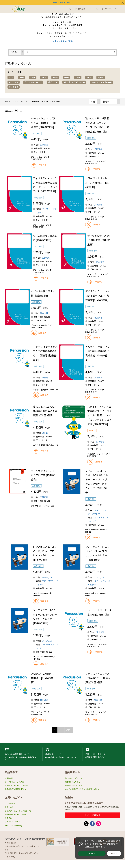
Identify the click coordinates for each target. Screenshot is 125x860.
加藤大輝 (98, 699)
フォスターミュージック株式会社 (25, 839)
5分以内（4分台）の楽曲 (74, 82)
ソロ (11, 77)
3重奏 (32, 77)
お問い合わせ (10, 807)
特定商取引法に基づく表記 (15, 814)
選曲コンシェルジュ (72, 782)
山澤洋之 (44, 144)
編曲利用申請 (63, 754)
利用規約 (8, 818)
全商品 (7, 101)
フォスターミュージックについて (18, 811)
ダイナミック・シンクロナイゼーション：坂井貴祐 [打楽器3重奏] (97, 295)
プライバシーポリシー (13, 821)
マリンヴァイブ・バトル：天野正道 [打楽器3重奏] (43, 475)
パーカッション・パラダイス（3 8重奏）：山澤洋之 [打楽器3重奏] (43, 123)
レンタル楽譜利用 (22, 754)
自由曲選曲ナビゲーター (74, 778)
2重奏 (21, 77)
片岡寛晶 (98, 149)
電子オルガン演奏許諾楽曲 (15, 789)
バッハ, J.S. (47, 577)
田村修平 (100, 262)
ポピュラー (52, 82)
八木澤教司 (99, 204)
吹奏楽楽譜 (9, 778)
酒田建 (45, 377)
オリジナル (13, 82)
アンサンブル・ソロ (21, 101)
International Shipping (13, 825)
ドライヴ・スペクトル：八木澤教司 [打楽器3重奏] (97, 182)
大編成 (100, 77)
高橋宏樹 (98, 377)
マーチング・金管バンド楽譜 (16, 785)
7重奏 (77, 77)
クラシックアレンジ (33, 82)
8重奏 (89, 77)
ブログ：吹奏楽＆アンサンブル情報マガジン (82, 789)
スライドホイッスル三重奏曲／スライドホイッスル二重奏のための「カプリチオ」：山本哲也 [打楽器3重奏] (99, 415)
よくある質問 (10, 803)
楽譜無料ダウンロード (73, 785)
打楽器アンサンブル (40, 101)
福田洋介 (44, 699)
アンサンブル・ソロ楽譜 (14, 782)
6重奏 (66, 77)
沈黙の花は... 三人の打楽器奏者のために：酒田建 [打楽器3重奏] (45, 411)
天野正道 (44, 497)
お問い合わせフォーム (103, 754)
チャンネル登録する (92, 815)
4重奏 (44, 77)
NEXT (68, 730)
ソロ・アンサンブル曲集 (101, 82)
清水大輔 (44, 313)
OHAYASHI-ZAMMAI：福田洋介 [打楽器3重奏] (42, 678)
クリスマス (13, 87)
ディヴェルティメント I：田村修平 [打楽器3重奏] (99, 240)
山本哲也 (100, 441)
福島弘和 (46, 257)
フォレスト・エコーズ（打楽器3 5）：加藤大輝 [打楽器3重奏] (97, 678)
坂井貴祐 (98, 317)
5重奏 (55, 77)
